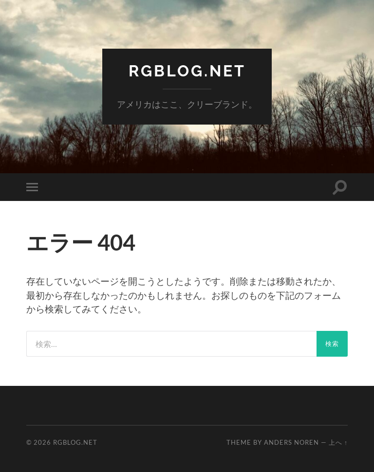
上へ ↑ (338, 442)
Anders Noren (291, 442)
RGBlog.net (187, 71)
